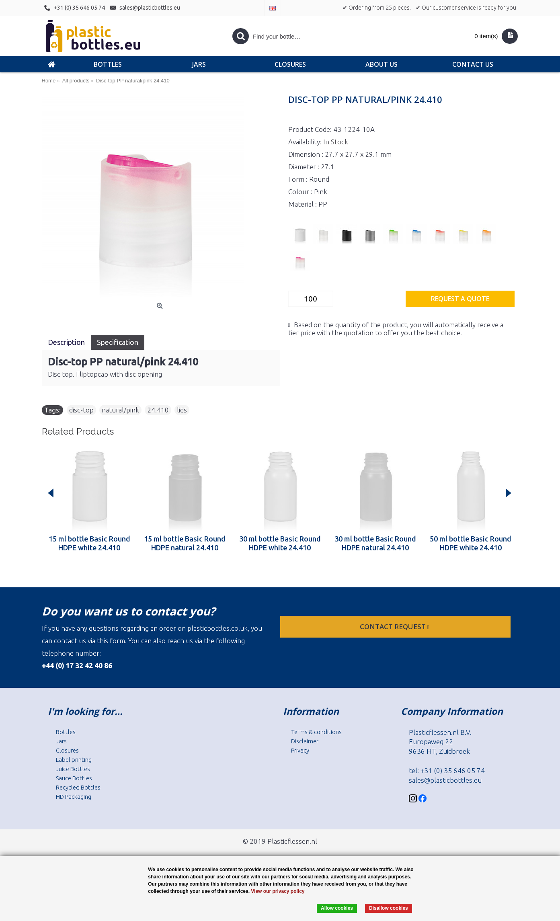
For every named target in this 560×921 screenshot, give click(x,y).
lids (182, 410)
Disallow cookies (388, 908)
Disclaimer (304, 741)
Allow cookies (337, 908)
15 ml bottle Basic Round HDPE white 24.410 (89, 543)
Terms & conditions (316, 731)
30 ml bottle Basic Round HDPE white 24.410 (280, 543)
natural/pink (120, 410)
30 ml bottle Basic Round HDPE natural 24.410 (375, 543)
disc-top (81, 410)
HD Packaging (73, 796)
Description (66, 342)
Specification (117, 342)
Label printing (74, 759)
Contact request (395, 626)
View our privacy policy (277, 891)
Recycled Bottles (78, 787)
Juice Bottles (73, 768)
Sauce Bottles (74, 778)
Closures (67, 750)
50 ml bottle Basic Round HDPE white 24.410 (470, 543)
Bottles (66, 731)
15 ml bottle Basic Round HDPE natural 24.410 (185, 543)
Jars (61, 741)
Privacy (300, 750)
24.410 (158, 410)
